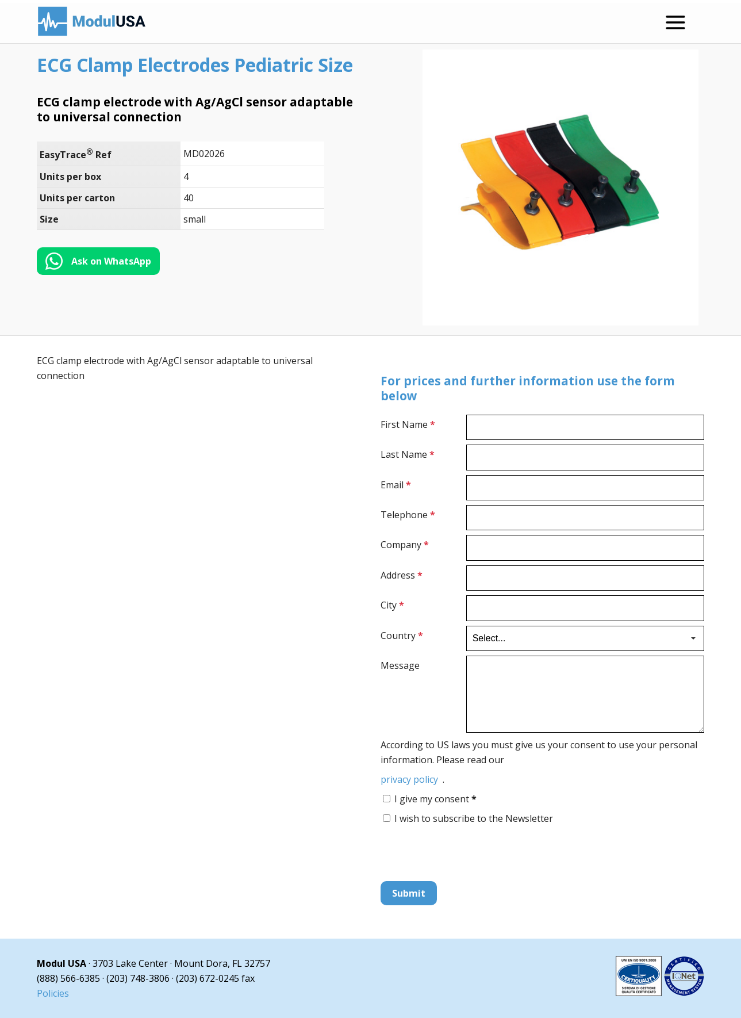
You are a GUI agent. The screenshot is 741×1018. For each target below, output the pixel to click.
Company (405, 544)
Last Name (408, 454)
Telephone (408, 514)
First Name (408, 424)
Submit (408, 893)
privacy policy (409, 779)
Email (396, 485)
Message (400, 665)
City (392, 605)
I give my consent (435, 799)
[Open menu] (675, 22)
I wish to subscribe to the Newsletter (473, 818)
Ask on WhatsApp (111, 261)
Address (402, 575)
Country (402, 635)
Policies (53, 993)
